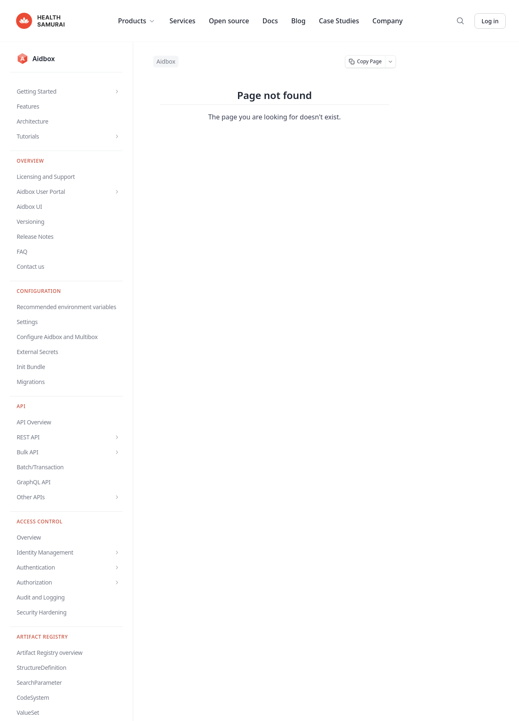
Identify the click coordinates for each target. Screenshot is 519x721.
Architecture (32, 121)
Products (137, 20)
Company (387, 20)
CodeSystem (33, 697)
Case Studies (339, 20)
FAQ (22, 251)
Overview (29, 537)
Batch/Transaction (40, 467)
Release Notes (35, 236)
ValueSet (28, 712)
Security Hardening (42, 612)
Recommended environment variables (66, 307)
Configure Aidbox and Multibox (57, 337)
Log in (490, 21)
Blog (298, 20)
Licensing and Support (46, 177)
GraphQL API (33, 482)
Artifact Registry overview (49, 653)
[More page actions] (390, 61)
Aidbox (165, 61)
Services (182, 20)
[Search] (460, 20)
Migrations (31, 382)
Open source (229, 20)
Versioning (31, 221)
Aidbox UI (29, 207)
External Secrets (37, 352)
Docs (270, 20)
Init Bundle (31, 367)
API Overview (34, 422)
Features (28, 106)
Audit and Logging (41, 597)
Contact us (30, 266)
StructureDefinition (41, 667)
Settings (27, 322)
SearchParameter (39, 682)
